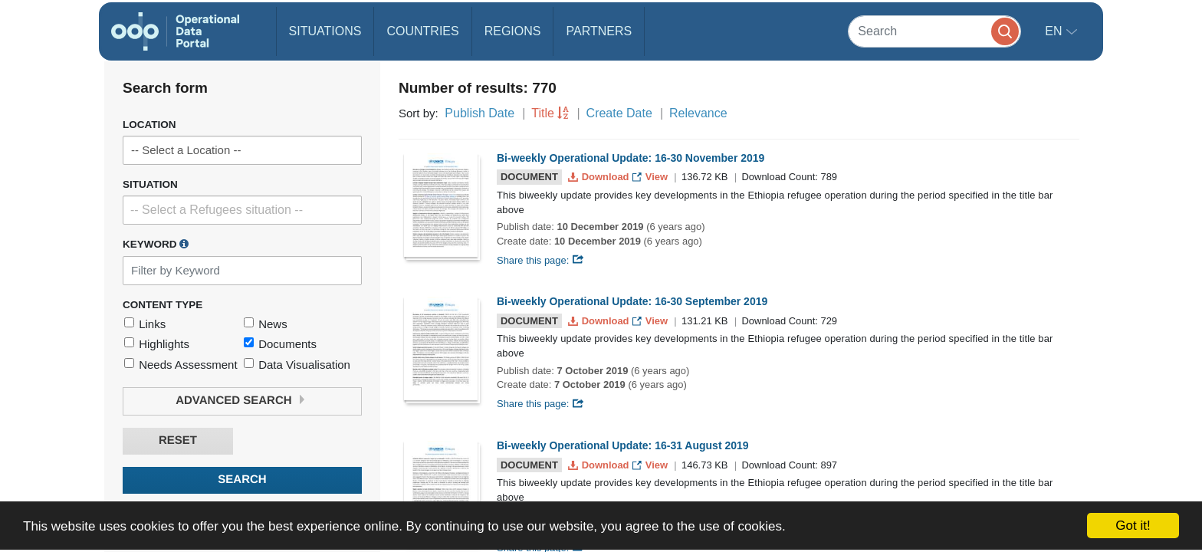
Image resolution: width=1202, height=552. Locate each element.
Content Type (162, 304)
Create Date (619, 113)
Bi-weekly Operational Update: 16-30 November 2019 (630, 158)
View (651, 176)
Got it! (1132, 525)
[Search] (934, 31)
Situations (325, 31)
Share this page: (540, 260)
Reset (178, 440)
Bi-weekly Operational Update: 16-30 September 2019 (632, 301)
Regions (512, 31)
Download (600, 176)
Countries (422, 31)
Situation (150, 184)
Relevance (698, 113)
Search (242, 479)
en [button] (1055, 31)
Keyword (156, 244)
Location (149, 124)
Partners (599, 31)
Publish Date (479, 113)
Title (542, 113)
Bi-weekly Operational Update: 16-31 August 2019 (623, 445)
